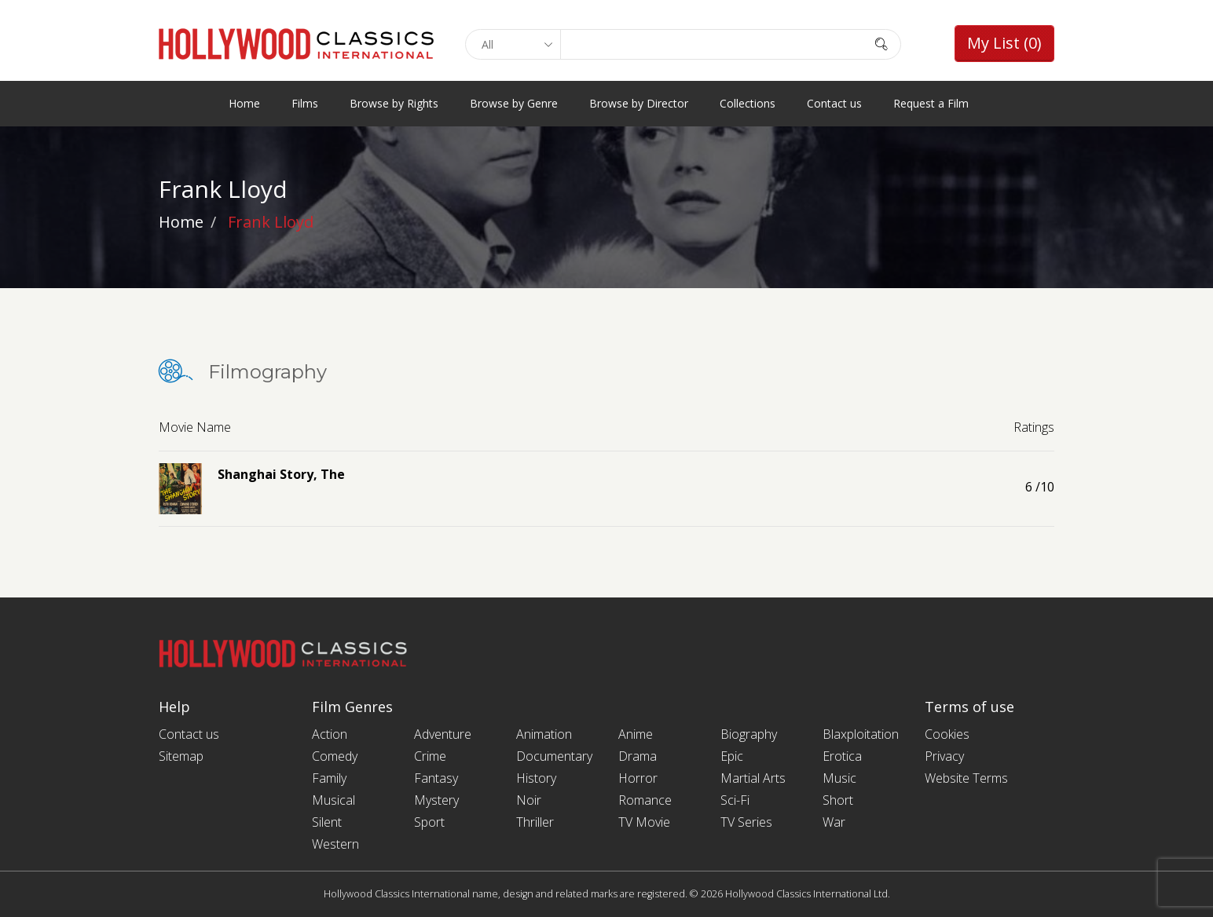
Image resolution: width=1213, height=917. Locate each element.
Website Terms (966, 778)
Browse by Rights (394, 103)
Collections (747, 103)
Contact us (834, 103)
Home (244, 103)
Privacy (944, 756)
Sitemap (181, 756)
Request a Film (931, 103)
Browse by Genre (514, 103)
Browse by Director (638, 103)
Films (304, 103)
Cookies (947, 734)
